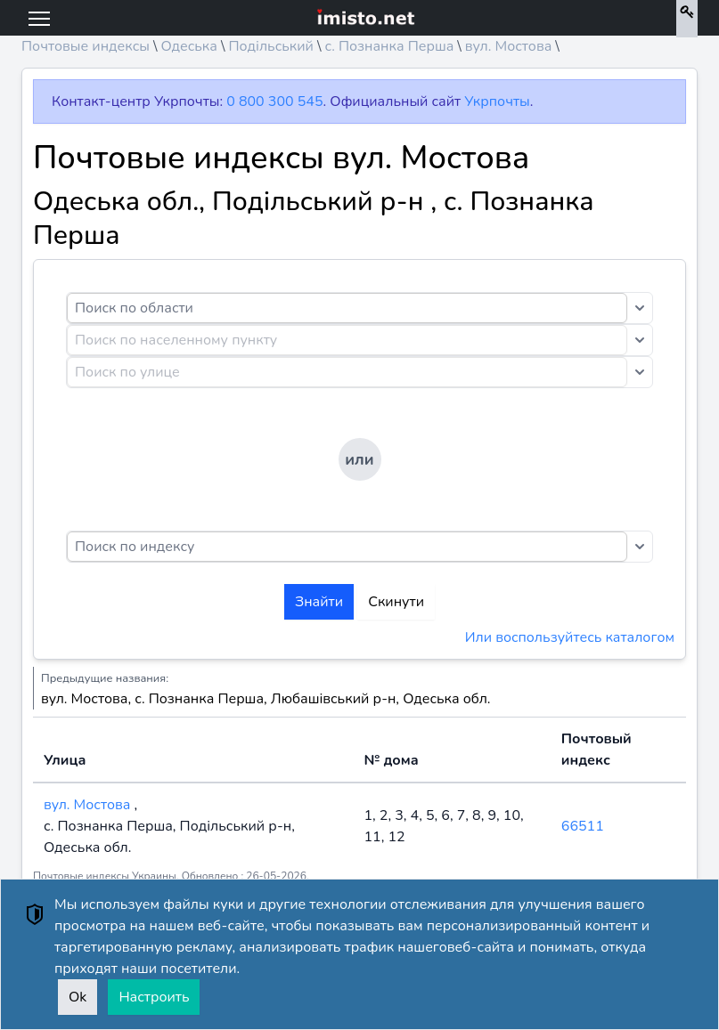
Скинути (396, 602)
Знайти (319, 602)
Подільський (271, 46)
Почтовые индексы (85, 46)
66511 (582, 826)
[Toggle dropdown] (639, 308)
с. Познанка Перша (388, 46)
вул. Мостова (508, 46)
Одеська (188, 46)
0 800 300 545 (274, 101)
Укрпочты (496, 101)
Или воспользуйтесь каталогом (569, 637)
